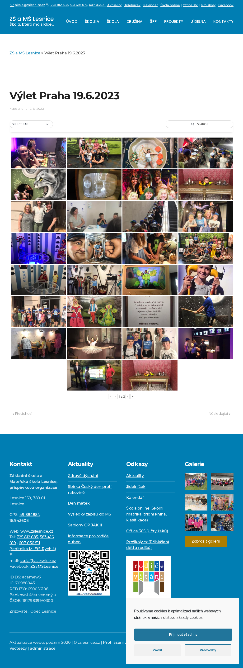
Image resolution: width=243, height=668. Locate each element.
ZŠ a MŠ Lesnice (31, 21)
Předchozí (22, 413)
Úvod (71, 21)
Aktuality (114, 5)
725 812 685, (57, 5)
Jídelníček (132, 5)
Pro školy (208, 5)
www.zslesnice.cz (36, 531)
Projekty (173, 21)
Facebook (226, 5)
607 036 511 (98, 5)
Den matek (79, 503)
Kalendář (150, 5)
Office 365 (190, 5)
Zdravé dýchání (83, 475)
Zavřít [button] (157, 650)
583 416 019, (79, 5)
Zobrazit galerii (206, 541)
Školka (92, 21)
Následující (219, 413)
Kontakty (223, 21)
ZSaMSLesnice (44, 566)
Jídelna (198, 21)
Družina (134, 21)
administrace (43, 648)
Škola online (170, 5)
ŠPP (153, 21)
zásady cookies (189, 618)
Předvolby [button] (208, 650)
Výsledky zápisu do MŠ (89, 514)
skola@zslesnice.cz (27, 5)
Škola (113, 21)
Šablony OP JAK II (85, 525)
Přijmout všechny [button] (183, 634)
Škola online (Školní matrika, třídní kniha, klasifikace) (146, 514)
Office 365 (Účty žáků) (147, 531)
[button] (31, 124)
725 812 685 (27, 537)
